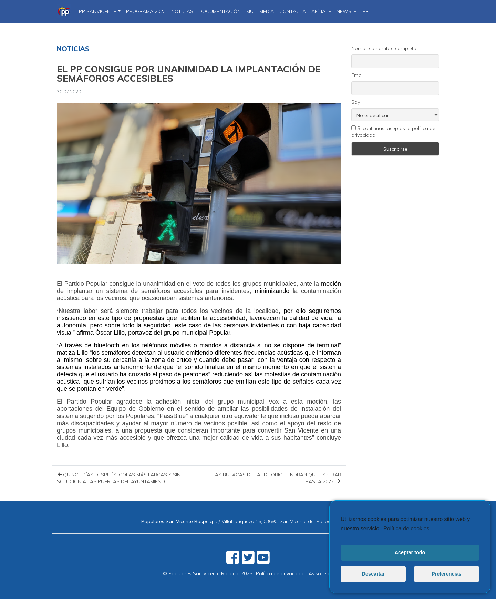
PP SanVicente (97, 11)
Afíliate (321, 11)
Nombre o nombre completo (383, 48)
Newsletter (353, 11)
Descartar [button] (373, 574)
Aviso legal (321, 573)
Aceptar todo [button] (410, 552)
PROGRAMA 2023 (146, 11)
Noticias (73, 48)
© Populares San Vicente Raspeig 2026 (207, 573)
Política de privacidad (280, 573)
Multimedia (260, 11)
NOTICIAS (182, 11)
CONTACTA (292, 11)
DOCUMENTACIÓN (220, 11)
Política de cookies (406, 528)
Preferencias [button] (446, 574)
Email (357, 75)
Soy (355, 102)
